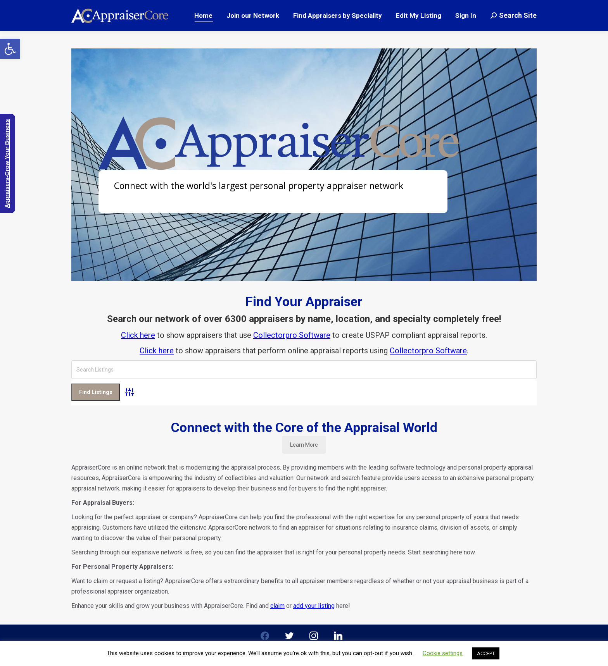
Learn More (304, 423)
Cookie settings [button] (443, 653)
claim (277, 584)
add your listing (314, 584)
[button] (10, 49)
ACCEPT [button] (486, 653)
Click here (138, 335)
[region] (304, 164)
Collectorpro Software (291, 335)
